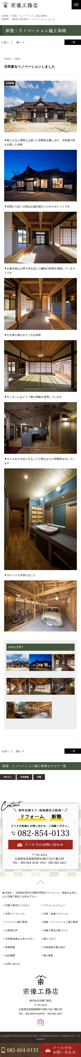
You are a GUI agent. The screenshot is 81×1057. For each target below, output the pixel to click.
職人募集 (48, 955)
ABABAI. (40, 1039)
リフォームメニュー (54, 905)
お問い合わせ (12, 963)
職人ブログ (49, 938)
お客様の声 (11, 930)
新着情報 (10, 947)
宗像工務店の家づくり (55, 930)
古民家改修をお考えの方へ (20, 938)
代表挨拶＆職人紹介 (54, 947)
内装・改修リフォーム (55, 913)
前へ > (20, 42)
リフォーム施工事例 (16, 922)
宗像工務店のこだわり (17, 905)
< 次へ (5, 42)
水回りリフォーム (15, 913)
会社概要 (10, 955)
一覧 (72, 42)
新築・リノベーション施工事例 (60, 922)
